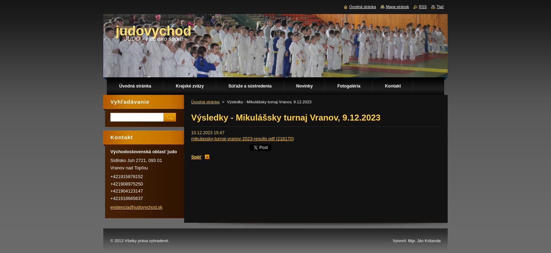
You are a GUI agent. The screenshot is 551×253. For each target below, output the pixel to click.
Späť (196, 157)
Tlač (440, 7)
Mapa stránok (397, 7)
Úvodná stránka (205, 102)
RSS (423, 7)
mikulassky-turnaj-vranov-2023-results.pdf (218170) (242, 138)
